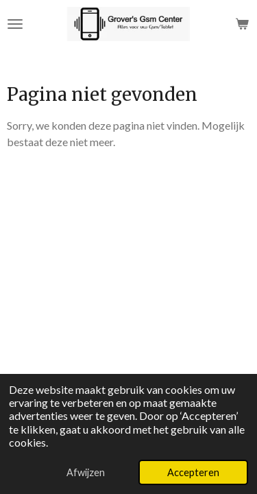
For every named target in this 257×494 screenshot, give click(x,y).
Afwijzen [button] (85, 472)
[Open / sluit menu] (15, 24)
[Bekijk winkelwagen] (242, 24)
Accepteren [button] (193, 472)
